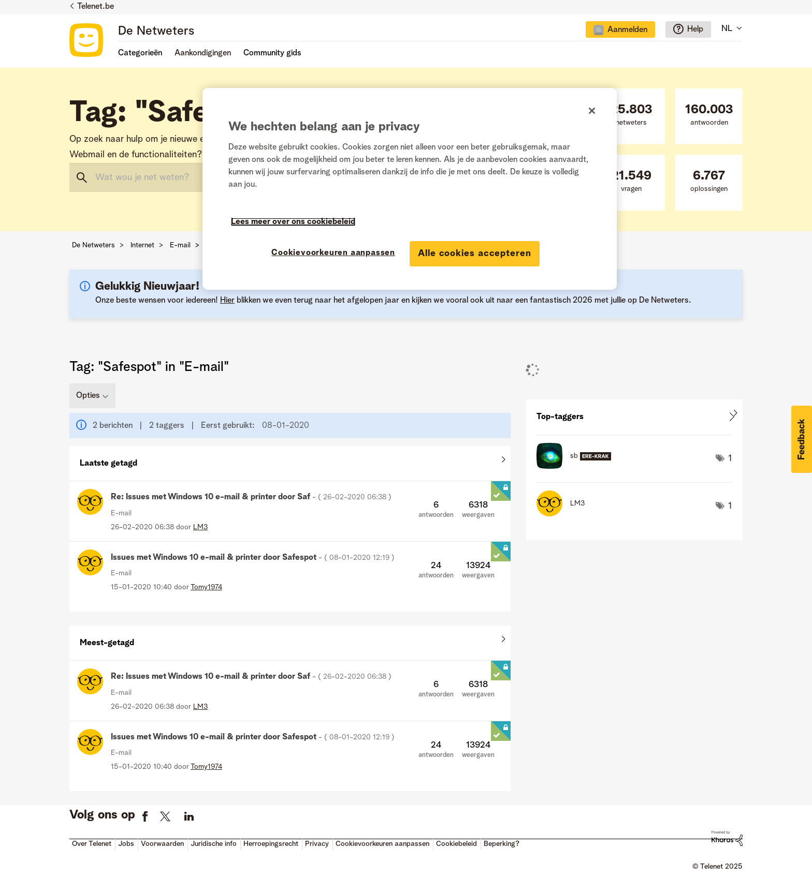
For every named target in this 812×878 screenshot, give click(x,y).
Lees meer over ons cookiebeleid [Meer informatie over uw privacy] (293, 222)
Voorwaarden (162, 843)
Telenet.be (95, 7)
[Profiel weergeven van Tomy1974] (206, 587)
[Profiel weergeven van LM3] (200, 527)
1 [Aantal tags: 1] (730, 458)
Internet (142, 245)
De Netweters (156, 31)
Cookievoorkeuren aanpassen (382, 843)
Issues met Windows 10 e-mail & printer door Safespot (253, 558)
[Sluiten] (592, 110)
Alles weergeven (290, 461)
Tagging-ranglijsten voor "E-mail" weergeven (634, 416)
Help (695, 29)
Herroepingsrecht (270, 843)
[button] (801, 439)
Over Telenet (91, 843)
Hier (227, 300)
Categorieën (140, 53)
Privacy (317, 843)
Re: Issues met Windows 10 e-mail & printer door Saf (251, 497)
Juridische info (214, 843)
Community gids (272, 53)
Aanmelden (627, 30)
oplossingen (709, 181)
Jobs (126, 843)
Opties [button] (88, 396)
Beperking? (501, 843)
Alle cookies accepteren (474, 253)
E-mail (180, 245)
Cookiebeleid (456, 843)
